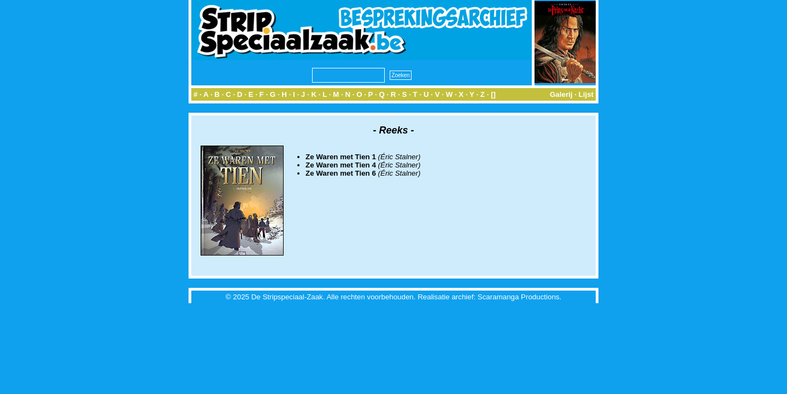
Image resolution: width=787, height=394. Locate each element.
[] (493, 94)
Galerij (561, 94)
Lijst (586, 94)
